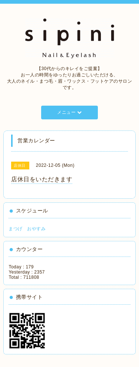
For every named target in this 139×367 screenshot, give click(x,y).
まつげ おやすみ (27, 228)
